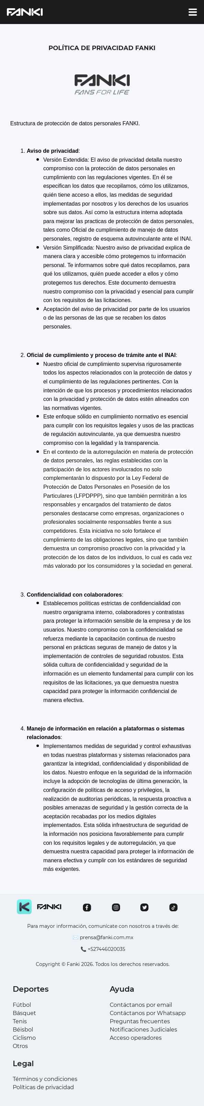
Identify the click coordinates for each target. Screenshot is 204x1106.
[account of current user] (192, 12)
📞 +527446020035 (102, 949)
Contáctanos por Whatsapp (148, 1013)
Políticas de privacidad (43, 1087)
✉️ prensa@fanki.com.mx (103, 937)
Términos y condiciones (45, 1079)
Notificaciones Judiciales (143, 1029)
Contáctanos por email (141, 1005)
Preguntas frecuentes (140, 1021)
